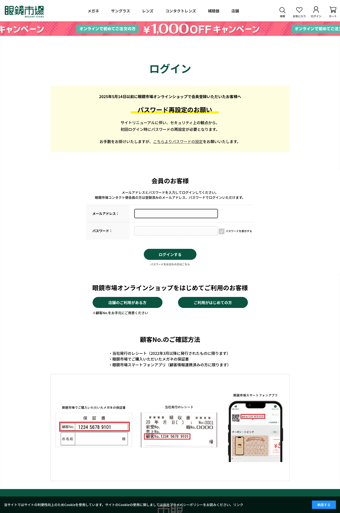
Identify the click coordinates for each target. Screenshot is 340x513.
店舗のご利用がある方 (127, 302)
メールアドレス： (105, 213)
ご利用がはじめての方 (213, 302)
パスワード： (102, 230)
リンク (238, 504)
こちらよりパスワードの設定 (178, 141)
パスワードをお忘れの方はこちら (170, 264)
